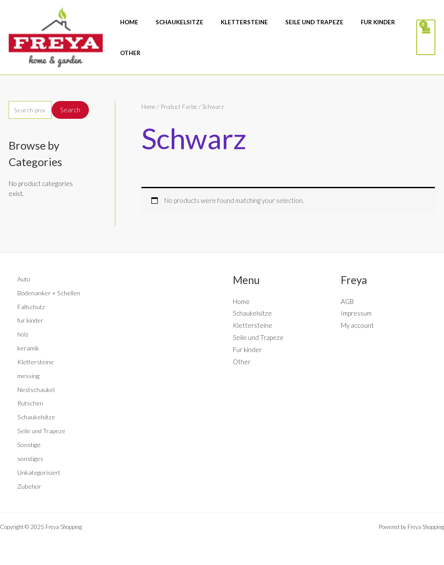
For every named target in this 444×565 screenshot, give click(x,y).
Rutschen (31, 403)
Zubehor (29, 486)
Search (70, 110)
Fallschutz (31, 306)
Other (242, 361)
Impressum (356, 313)
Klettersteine (37, 362)
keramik (28, 348)
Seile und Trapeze (42, 430)
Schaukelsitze (36, 417)
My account (357, 325)
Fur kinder (247, 349)
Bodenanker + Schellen (50, 292)
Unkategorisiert (39, 472)
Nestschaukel (36, 389)
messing (28, 375)
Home (149, 106)
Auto (24, 279)
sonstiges (31, 458)
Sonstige (29, 444)
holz (23, 334)
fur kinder (31, 320)
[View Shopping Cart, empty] (425, 37)
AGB (347, 301)
